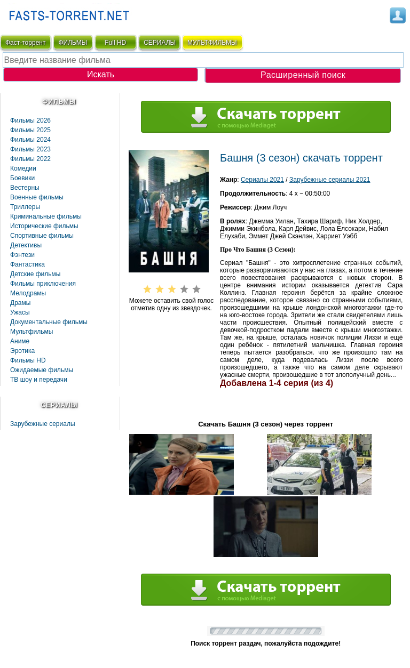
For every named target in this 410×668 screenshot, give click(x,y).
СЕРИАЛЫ (160, 42)
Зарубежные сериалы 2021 (329, 179)
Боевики (22, 178)
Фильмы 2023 (30, 149)
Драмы (20, 303)
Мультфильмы (31, 331)
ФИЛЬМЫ (72, 42)
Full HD (115, 42)
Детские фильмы (35, 274)
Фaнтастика (27, 264)
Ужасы (20, 312)
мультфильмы (212, 42)
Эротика (22, 351)
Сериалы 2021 (262, 179)
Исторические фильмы (44, 226)
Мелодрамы (28, 293)
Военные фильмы (37, 197)
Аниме (19, 341)
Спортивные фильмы (42, 235)
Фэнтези (22, 255)
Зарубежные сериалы (42, 424)
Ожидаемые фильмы (41, 370)
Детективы (26, 245)
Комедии (23, 168)
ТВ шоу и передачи (38, 379)
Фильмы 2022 (30, 159)
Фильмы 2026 (30, 120)
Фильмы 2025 (30, 130)
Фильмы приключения (43, 283)
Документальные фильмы (49, 322)
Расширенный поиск (303, 74)
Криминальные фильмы (46, 216)
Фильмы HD (28, 360)
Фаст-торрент (25, 42)
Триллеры (25, 207)
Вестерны (25, 187)
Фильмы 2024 (30, 139)
